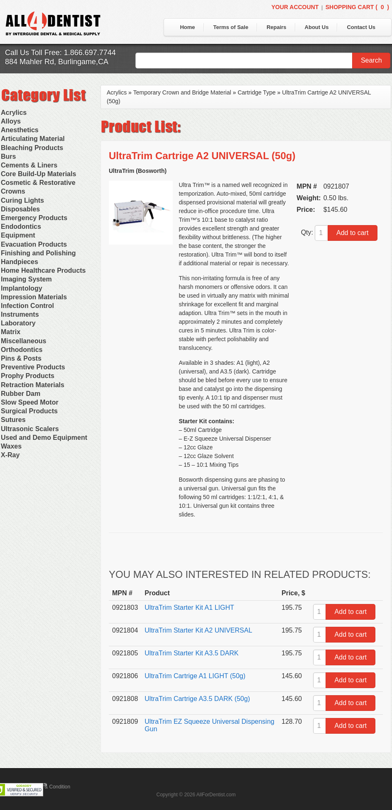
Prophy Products (27, 375)
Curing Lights (22, 200)
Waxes (11, 446)
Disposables (20, 209)
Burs (8, 156)
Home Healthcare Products (43, 270)
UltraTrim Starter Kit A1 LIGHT (189, 607)
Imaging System (26, 279)
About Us (317, 27)
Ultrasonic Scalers (30, 428)
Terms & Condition (49, 787)
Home (187, 27)
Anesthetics (20, 129)
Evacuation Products (34, 244)
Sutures (13, 419)
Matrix (10, 331)
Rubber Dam (20, 393)
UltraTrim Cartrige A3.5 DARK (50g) (197, 698)
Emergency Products (34, 217)
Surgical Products (29, 411)
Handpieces (19, 261)
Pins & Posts (21, 358)
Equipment (18, 235)
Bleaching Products (32, 147)
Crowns (13, 191)
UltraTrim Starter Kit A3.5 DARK (191, 653)
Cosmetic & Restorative (38, 182)
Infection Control (27, 305)
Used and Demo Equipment (44, 437)
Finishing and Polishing (38, 253)
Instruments (20, 314)
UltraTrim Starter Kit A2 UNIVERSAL (198, 630)
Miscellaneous (23, 340)
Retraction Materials (32, 384)
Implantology (21, 288)
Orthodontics (21, 349)
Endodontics (21, 226)
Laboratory (18, 323)
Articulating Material (33, 138)
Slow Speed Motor (30, 402)
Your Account (294, 7)
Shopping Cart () (357, 7)
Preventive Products (33, 367)
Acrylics (14, 112)
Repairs (277, 27)
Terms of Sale (230, 27)
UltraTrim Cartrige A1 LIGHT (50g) (195, 675)
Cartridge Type (257, 92)
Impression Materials (34, 297)
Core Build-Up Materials (38, 173)
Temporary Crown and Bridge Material (182, 92)
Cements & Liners (29, 165)
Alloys (11, 121)
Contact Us (361, 27)
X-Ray (10, 454)
